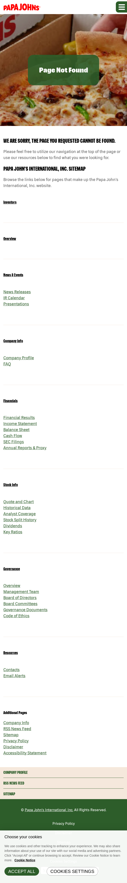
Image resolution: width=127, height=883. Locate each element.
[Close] (122, 836)
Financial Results (19, 417)
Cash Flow (12, 435)
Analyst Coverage (19, 513)
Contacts (11, 669)
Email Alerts (14, 675)
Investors (10, 202)
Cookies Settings (72, 873)
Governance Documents (25, 609)
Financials (10, 400)
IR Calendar (14, 298)
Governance (11, 568)
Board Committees (20, 603)
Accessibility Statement (24, 753)
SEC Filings (13, 441)
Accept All (21, 873)
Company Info (13, 340)
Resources (10, 652)
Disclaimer (13, 747)
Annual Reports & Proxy (24, 447)
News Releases (17, 291)
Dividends (12, 525)
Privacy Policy (16, 740)
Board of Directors (20, 597)
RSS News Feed (17, 728)
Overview (9, 238)
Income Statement (20, 423)
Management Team (21, 591)
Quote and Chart (18, 501)
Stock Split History (19, 519)
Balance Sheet (16, 429)
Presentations (16, 304)
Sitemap (11, 734)
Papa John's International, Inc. (49, 810)
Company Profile (18, 357)
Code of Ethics (16, 615)
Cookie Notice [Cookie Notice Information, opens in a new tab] (25, 862)
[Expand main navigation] (121, 7)
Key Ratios (12, 532)
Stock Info (10, 484)
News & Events (13, 274)
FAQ (7, 364)
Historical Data (17, 507)
